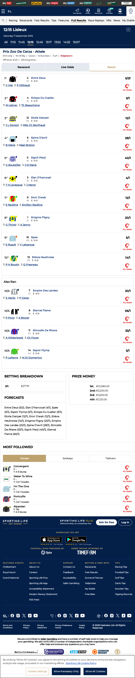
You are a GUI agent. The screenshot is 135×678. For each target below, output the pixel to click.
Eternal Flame (42, 310)
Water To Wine (23, 476)
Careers (33, 572)
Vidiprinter (90, 583)
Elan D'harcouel (41, 177)
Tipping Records (123, 594)
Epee (34, 237)
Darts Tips (120, 583)
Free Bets (90, 594)
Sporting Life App (38, 583)
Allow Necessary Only (66, 672)
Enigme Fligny (40, 217)
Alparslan (19, 506)
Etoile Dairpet (40, 117)
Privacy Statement (42, 626)
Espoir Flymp (41, 350)
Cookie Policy (82, 626)
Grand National (11, 577)
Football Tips (121, 572)
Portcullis (19, 496)
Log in (125, 522)
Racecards (90, 567)
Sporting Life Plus (38, 577)
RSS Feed (34, 599)
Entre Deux (38, 78)
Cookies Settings (37, 672)
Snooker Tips (121, 588)
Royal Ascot (9, 572)
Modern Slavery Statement (43, 594)
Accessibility (69, 577)
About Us (34, 567)
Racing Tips (121, 567)
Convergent (21, 466)
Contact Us (69, 567)
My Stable (90, 588)
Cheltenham (9, 567)
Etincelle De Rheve (45, 330)
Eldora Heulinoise (43, 257)
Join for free (106, 522)
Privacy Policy (26, 626)
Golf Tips (119, 577)
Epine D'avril (39, 137)
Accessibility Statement (41, 588)
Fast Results (91, 572)
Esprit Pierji (38, 157)
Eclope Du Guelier (42, 97)
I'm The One (21, 486)
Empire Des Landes (45, 290)
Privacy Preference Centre (63, 626)
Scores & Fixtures (94, 577)
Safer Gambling (71, 583)
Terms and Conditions (7, 626)
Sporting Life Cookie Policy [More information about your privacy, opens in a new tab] (81, 663)
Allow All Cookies (95, 672)
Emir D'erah (38, 197)
